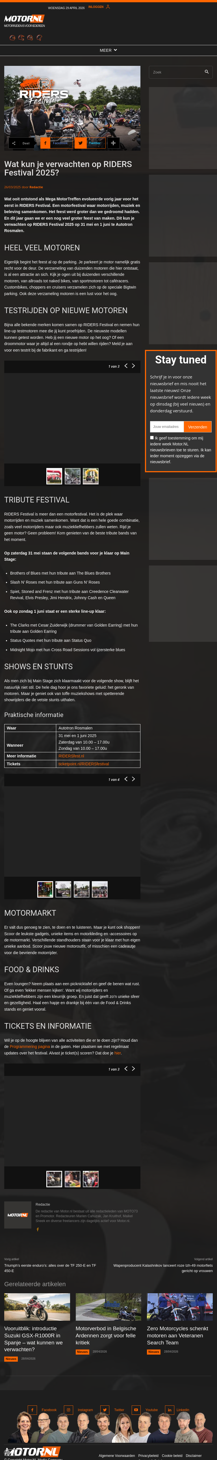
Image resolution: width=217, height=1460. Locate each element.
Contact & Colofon (152, 1448)
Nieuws (11, 1348)
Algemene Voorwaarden (117, 1443)
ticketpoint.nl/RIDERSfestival (83, 764)
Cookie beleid (172, 1443)
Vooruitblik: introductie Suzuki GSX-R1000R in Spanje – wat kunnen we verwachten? (34, 1333)
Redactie (36, 187)
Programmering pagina (30, 1046)
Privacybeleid (148, 1443)
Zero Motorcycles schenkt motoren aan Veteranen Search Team (178, 1333)
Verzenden (197, 427)
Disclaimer (194, 1443)
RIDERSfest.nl (71, 756)
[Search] (207, 72)
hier (117, 1053)
